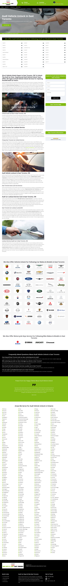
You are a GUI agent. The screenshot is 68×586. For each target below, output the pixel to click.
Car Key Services (6, 576)
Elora (20, 455)
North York (37, 495)
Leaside (36, 419)
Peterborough (38, 520)
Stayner (53, 450)
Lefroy (36, 420)
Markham (37, 442)
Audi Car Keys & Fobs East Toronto (40, 566)
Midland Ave (37, 459)
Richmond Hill (37, 550)
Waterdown (54, 515)
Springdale (54, 445)
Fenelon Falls (21, 470)
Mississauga (37, 469)
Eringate (20, 462)
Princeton (37, 540)
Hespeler (21, 512)
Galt (20, 485)
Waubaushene (54, 520)
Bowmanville (5, 467)
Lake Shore (37, 412)
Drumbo (20, 424)
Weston (53, 532)
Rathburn (37, 545)
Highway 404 (21, 519)
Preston (36, 537)
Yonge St (53, 547)
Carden (4, 507)
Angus (4, 429)
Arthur (4, 435)
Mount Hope (37, 479)
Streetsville (54, 464)
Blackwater (5, 457)
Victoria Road (54, 509)
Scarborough (54, 419)
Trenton (53, 495)
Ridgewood (37, 555)
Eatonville (21, 445)
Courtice (4, 544)
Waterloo (53, 519)
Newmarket (37, 490)
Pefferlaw (37, 517)
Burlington (5, 489)
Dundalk (20, 429)
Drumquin (21, 425)
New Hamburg (38, 485)
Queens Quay (37, 544)
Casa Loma (5, 509)
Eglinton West (21, 450)
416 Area (4, 410)
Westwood (53, 534)
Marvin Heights (38, 449)
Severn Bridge (54, 425)
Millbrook (37, 462)
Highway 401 (21, 517)
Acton (4, 415)
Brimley (4, 480)
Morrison (37, 475)
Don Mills (21, 410)
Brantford (5, 474)
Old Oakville (37, 500)
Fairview (20, 467)
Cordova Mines (6, 542)
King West (21, 554)
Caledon (4, 494)
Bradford (4, 469)
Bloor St (4, 459)
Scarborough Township (56, 422)
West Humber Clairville (56, 525)
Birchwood (5, 455)
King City (20, 550)
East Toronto (21, 442)
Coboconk (5, 529)
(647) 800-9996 (6, 25)
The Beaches (54, 474)
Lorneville (37, 434)
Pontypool (37, 524)
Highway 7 (21, 524)
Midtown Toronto (38, 460)
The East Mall (54, 475)
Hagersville (21, 500)
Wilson (53, 542)
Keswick (20, 549)
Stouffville (53, 460)
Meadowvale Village (39, 454)
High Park (21, 514)
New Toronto (37, 487)
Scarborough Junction (56, 420)
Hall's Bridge (21, 502)
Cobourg (4, 530)
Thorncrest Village (55, 487)
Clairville (4, 524)
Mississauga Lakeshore (39, 470)
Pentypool (37, 519)
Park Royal (37, 512)
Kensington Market (22, 547)
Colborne (5, 532)
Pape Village (37, 509)
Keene (20, 544)
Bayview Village (6, 447)
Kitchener (37, 410)
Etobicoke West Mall (23, 465)
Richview (37, 554)
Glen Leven (21, 490)
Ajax (4, 420)
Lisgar (36, 427)
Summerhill (54, 465)
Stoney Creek (54, 457)
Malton (36, 437)
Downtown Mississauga (23, 419)
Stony (53, 459)
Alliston (4, 425)
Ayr (3, 440)
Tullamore (53, 500)
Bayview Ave (5, 445)
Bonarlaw (5, 464)
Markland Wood (38, 444)
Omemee (37, 502)
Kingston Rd (21, 555)
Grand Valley (21, 494)
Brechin (4, 475)
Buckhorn (5, 485)
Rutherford (54, 415)
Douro (20, 414)
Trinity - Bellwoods (55, 497)
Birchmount (5, 454)
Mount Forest (37, 477)
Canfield (4, 504)
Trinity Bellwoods (55, 499)
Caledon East (5, 495)
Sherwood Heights (55, 435)
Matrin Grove (37, 450)
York (52, 549)
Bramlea (4, 470)
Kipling (36, 409)
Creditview (5, 547)
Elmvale (20, 454)
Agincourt (5, 419)
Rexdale (36, 549)
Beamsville (5, 449)
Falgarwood (21, 469)
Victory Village (54, 510)
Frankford (21, 482)
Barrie (4, 444)
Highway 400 (21, 515)
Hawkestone (21, 509)
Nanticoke (37, 484)
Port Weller (37, 535)
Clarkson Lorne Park (7, 527)
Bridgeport (5, 477)
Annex (4, 430)
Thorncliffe (54, 485)
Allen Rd (4, 424)
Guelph (20, 499)
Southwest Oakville (55, 444)
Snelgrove (53, 442)
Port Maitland (37, 532)
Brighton (4, 479)
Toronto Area (54, 492)
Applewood (5, 434)
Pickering (37, 522)
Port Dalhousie (38, 527)
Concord (4, 539)
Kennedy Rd (21, 545)
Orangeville (37, 504)
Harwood (21, 505)
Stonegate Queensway (56, 455)
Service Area (18, 7)
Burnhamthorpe (6, 490)
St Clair (53, 447)
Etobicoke (21, 464)
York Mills (53, 550)
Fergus (20, 472)
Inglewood (21, 534)
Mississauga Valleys (39, 472)
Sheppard (53, 430)
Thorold (53, 490)
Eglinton (20, 449)
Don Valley (21, 412)
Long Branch (37, 432)
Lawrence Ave (37, 417)
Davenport (5, 552)
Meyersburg (37, 455)
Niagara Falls (37, 494)
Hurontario (21, 532)
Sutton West (54, 470)
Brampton (5, 472)
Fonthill (20, 477)
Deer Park (5, 554)
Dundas (20, 430)
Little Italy (37, 429)
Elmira (20, 452)
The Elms (53, 477)
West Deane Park (55, 524)
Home (2, 7)
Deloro (4, 555)
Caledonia (5, 497)
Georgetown (21, 487)
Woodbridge (54, 544)
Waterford (53, 517)
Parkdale (37, 514)
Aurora (4, 437)
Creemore (5, 549)
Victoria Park (54, 507)
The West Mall (54, 482)
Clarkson (4, 525)
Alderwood (5, 422)
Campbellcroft (5, 502)
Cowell (4, 545)
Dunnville (21, 434)
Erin (20, 457)
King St (20, 552)
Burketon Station (6, 487)
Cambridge (5, 499)
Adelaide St (5, 417)
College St (5, 535)
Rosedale (53, 412)
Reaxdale (37, 547)
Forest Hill (21, 480)
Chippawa (5, 517)
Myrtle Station (38, 482)
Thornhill (53, 489)
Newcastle (37, 489)
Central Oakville (6, 515)
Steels (53, 452)
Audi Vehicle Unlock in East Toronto (11, 33)
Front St (20, 484)
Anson (4, 432)
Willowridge (54, 540)
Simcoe (53, 437)
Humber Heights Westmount (24, 527)
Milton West (37, 465)
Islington (21, 539)
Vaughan (53, 505)
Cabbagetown (5, 492)
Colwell (4, 537)
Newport (37, 492)
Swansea (53, 472)
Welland (53, 522)
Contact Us (13, 7)
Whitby (53, 535)
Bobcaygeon (5, 460)
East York (21, 444)
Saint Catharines (55, 417)
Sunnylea (53, 467)
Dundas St (21, 432)
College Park (5, 534)
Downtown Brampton (23, 417)
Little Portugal (38, 430)
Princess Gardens (38, 539)
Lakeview (37, 415)
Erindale (20, 460)
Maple (36, 440)
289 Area (4, 409)
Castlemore (5, 510)
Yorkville (53, 552)
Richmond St (37, 552)
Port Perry (37, 534)
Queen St (37, 542)
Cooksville (5, 540)
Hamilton (21, 504)
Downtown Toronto (23, 422)
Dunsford (21, 435)
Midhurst (37, 457)
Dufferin (20, 427)
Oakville (36, 499)
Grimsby (20, 497)
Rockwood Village (55, 410)
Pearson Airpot (38, 515)
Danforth (5, 550)
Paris (36, 510)
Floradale (21, 475)
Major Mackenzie (38, 435)
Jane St (20, 540)
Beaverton (5, 450)
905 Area (4, 414)
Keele (20, 542)
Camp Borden (5, 500)
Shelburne (53, 429)
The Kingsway (54, 480)
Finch (20, 474)
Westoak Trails (54, 530)
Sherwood (53, 434)
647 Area (4, 412)
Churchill (4, 519)
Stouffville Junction (55, 462)
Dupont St (21, 437)
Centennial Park (6, 512)
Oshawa (36, 507)
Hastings (21, 507)
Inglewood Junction (22, 535)
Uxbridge (53, 504)
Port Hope (37, 530)
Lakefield (37, 414)
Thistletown (54, 484)
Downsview (21, 415)
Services (6, 7)
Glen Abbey (21, 489)
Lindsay (36, 425)
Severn (53, 424)
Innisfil (20, 537)
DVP (20, 439)
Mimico (36, 467)
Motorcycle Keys (6, 578)
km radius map (55, 118)
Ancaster (4, 427)
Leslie (36, 422)
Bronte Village (5, 484)
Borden (4, 465)
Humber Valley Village (23, 529)
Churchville (5, 522)
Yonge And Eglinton (55, 545)
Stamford (53, 449)
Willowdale (54, 539)
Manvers (37, 439)
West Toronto (54, 529)
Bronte (4, 482)
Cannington (5, 505)
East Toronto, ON (51, 580)
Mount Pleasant (38, 480)
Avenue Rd (5, 439)
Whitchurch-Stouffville (56, 537)
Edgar (20, 447)
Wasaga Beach (54, 512)
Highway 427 (21, 522)
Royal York (54, 414)
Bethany (4, 452)
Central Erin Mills (6, 514)
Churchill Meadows (6, 520)
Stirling (53, 454)
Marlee (36, 445)
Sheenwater (54, 427)
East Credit (21, 440)
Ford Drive (21, 479)
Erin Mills (21, 459)
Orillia (36, 505)
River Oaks (54, 409)
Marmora (37, 447)
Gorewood (21, 492)
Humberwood (21, 530)
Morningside (37, 474)
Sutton (53, 469)
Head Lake (21, 510)
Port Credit (37, 525)
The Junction (54, 479)
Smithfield (53, 439)
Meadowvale (37, 452)
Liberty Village (38, 424)
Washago (53, 514)
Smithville (53, 440)
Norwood (37, 497)
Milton (36, 464)
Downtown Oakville (22, 420)
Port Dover (37, 529)
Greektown (21, 495)
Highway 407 (21, 520)
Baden (4, 442)
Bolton (4, 462)
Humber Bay (21, 525)
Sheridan (53, 432)
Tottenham (54, 494)
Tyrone (53, 502)
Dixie (20, 409)
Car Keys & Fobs (8, 4)
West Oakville (54, 527)
